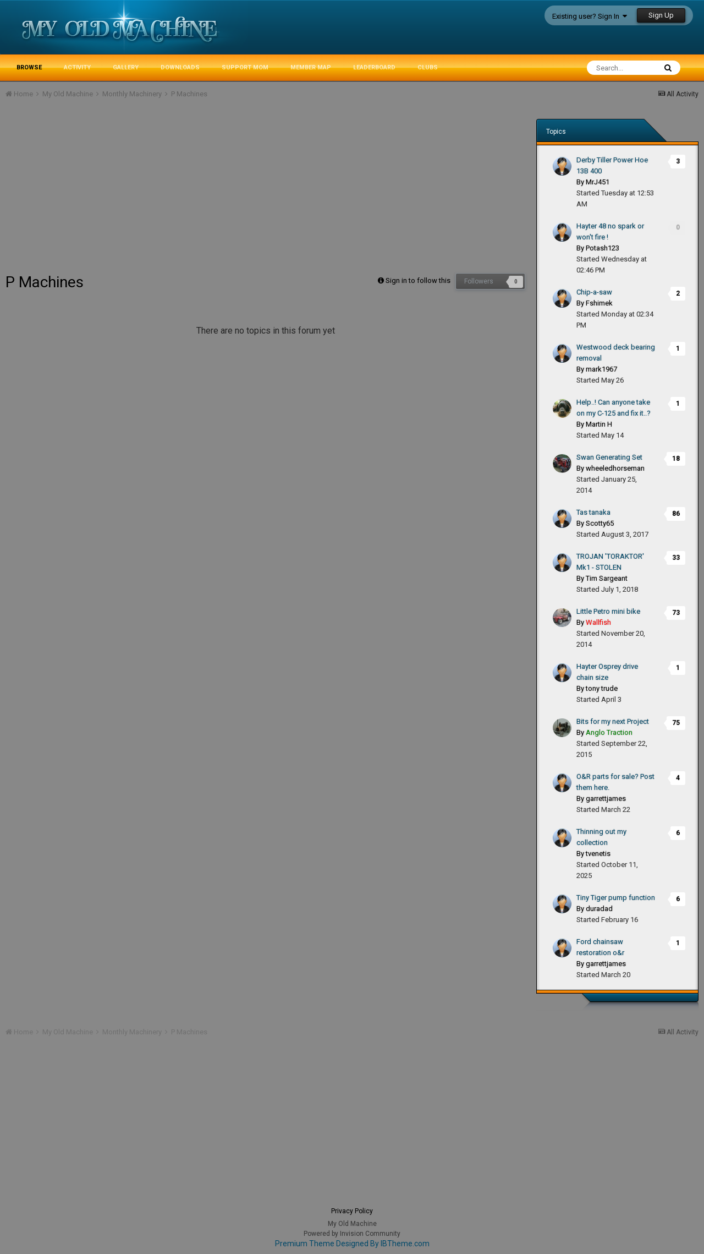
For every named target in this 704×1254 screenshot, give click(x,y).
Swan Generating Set (609, 457)
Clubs (427, 67)
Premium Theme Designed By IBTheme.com (352, 1243)
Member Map (310, 67)
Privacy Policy (352, 1211)
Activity (77, 67)
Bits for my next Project (612, 721)
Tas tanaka (593, 512)
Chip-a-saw (594, 292)
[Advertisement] (206, 190)
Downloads (180, 67)
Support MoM (245, 67)
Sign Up (661, 15)
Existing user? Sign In (589, 16)
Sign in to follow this (418, 280)
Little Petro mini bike (608, 611)
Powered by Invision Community (352, 1233)
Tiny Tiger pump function (615, 897)
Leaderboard (374, 67)
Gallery (126, 67)
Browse (29, 67)
